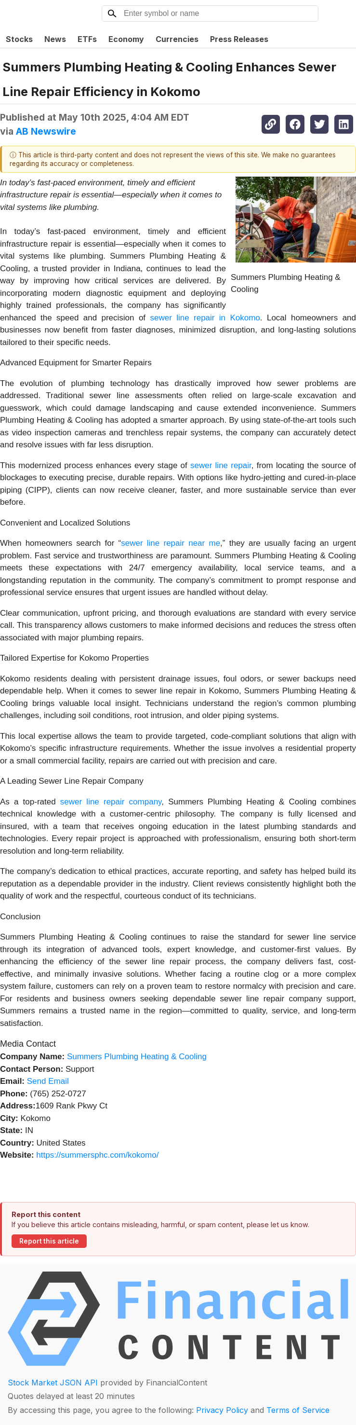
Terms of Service (298, 1410)
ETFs (87, 39)
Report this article (49, 1241)
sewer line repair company (110, 801)
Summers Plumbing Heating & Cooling (137, 1056)
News (55, 39)
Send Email (48, 1081)
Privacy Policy (222, 1410)
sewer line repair (220, 465)
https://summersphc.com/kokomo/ (97, 1155)
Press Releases (239, 39)
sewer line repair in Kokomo (205, 317)
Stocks (19, 39)
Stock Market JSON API (53, 1382)
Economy (126, 39)
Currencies (177, 39)
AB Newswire (46, 131)
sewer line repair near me (170, 543)
